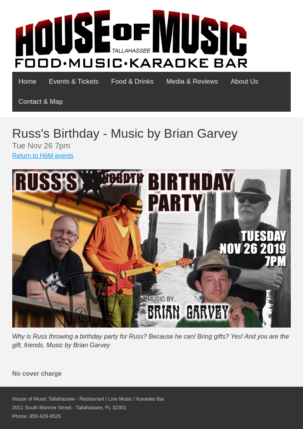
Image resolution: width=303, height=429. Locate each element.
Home (27, 81)
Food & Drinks (132, 81)
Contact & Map (41, 101)
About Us (244, 81)
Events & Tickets (74, 81)
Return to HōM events (43, 155)
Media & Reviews (192, 81)
